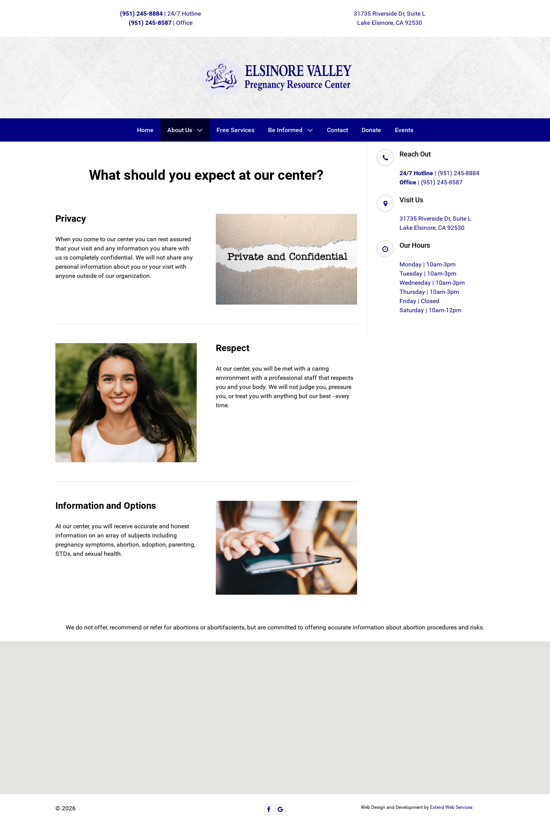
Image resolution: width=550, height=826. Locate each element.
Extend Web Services (451, 807)
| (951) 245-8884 (439, 173)
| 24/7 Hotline (160, 13)
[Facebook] (268, 809)
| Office (160, 22)
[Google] (280, 809)
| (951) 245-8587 (431, 182)
